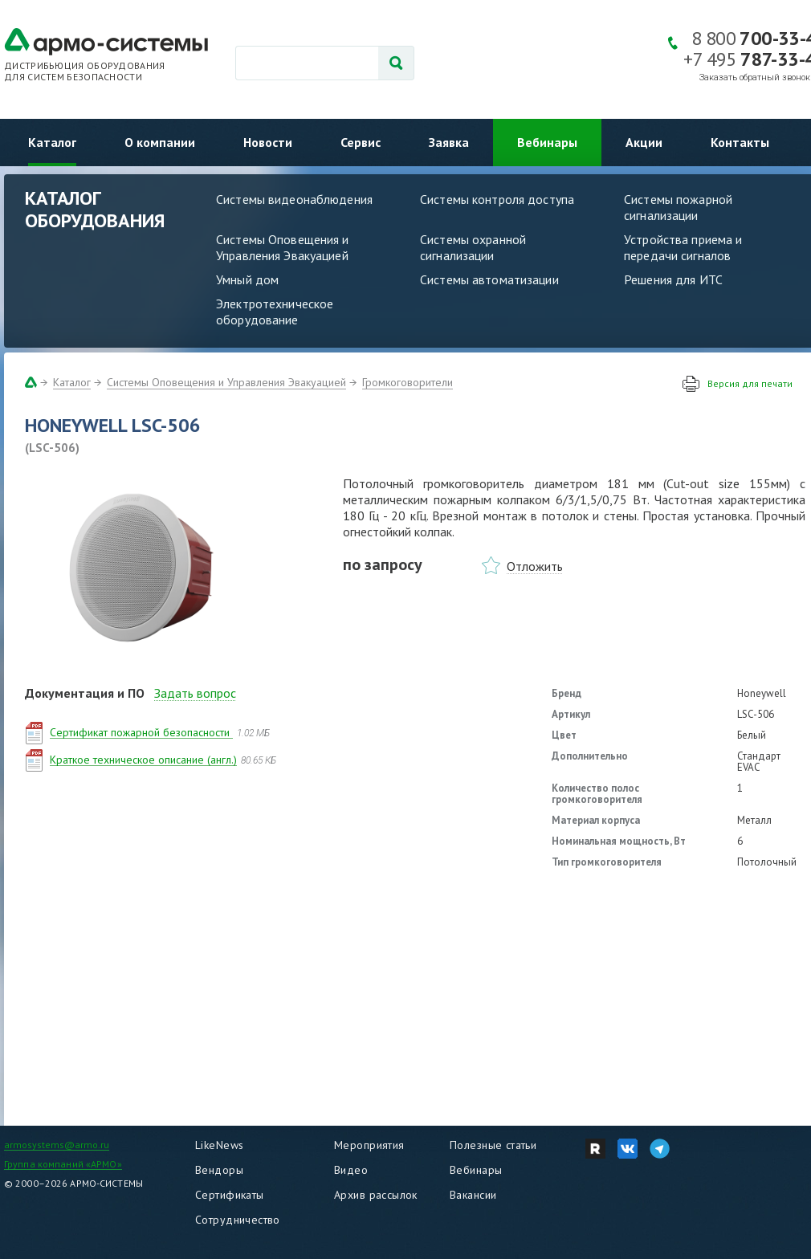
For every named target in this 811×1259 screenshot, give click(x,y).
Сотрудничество (237, 1219)
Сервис (360, 142)
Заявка (449, 142)
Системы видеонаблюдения (294, 199)
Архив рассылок (376, 1195)
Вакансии (473, 1195)
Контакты (740, 142)
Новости (267, 142)
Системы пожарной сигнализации (678, 207)
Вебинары (547, 142)
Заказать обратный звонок (754, 77)
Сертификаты (229, 1195)
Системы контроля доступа (497, 199)
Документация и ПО (85, 693)
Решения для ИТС (673, 279)
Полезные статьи (493, 1145)
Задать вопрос (195, 693)
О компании (159, 142)
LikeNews (219, 1145)
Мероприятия (369, 1145)
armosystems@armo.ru (56, 1145)
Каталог (52, 142)
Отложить (535, 566)
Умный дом (247, 279)
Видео (351, 1170)
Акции (644, 142)
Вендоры (219, 1170)
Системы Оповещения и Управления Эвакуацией (282, 247)
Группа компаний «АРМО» (63, 1164)
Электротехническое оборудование (274, 311)
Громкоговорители (407, 382)
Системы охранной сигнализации (473, 247)
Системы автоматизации (489, 279)
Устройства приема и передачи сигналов (683, 247)
